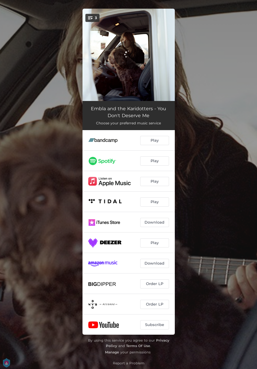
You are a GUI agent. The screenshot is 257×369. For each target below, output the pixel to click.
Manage (112, 352)
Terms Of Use (138, 346)
